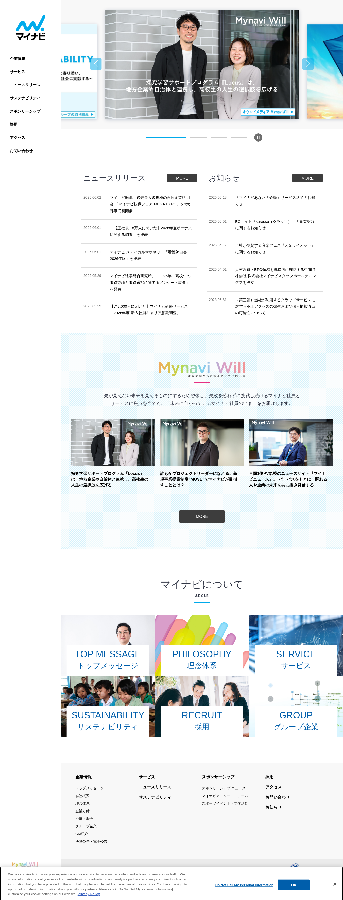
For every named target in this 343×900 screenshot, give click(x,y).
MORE (182, 178)
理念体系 (82, 803)
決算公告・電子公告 (91, 841)
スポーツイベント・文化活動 (225, 803)
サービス (17, 71)
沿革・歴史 (84, 819)
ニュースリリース (25, 85)
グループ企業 (86, 826)
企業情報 (17, 58)
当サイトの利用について (139, 868)
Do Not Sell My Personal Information (244, 894)
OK (293, 894)
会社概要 (82, 796)
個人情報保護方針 (223, 868)
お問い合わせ (21, 151)
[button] (96, 64)
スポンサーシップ (25, 111)
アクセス (17, 137)
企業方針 (82, 811)
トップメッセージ (89, 788)
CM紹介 (81, 834)
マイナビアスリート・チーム (225, 796)
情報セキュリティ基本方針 (183, 868)
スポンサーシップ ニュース (224, 788)
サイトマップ (104, 868)
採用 (14, 124)
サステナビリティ (25, 98)
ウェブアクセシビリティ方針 (264, 868)
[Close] (334, 893)
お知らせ (273, 807)
